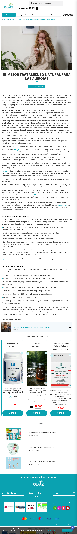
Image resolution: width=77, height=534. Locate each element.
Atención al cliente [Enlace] (13, 493)
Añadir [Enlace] (13, 413)
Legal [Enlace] (64, 493)
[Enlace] (9, 6)
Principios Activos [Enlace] (23, 15)
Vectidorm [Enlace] (13, 344)
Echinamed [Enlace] (63, 205)
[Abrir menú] (9, 15)
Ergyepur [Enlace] (5, 171)
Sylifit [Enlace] (4, 179)
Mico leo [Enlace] (38, 195)
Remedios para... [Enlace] (38, 15)
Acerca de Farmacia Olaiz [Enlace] (39, 495)
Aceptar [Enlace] (67, 530)
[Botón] (37, 8)
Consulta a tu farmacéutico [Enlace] (68, 14)
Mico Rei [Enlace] (37, 344)
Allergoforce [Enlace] (18, 149)
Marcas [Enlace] (53, 15)
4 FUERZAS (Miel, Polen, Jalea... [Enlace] (60, 345)
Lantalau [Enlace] (72, 524)
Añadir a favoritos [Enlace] (37, 87)
